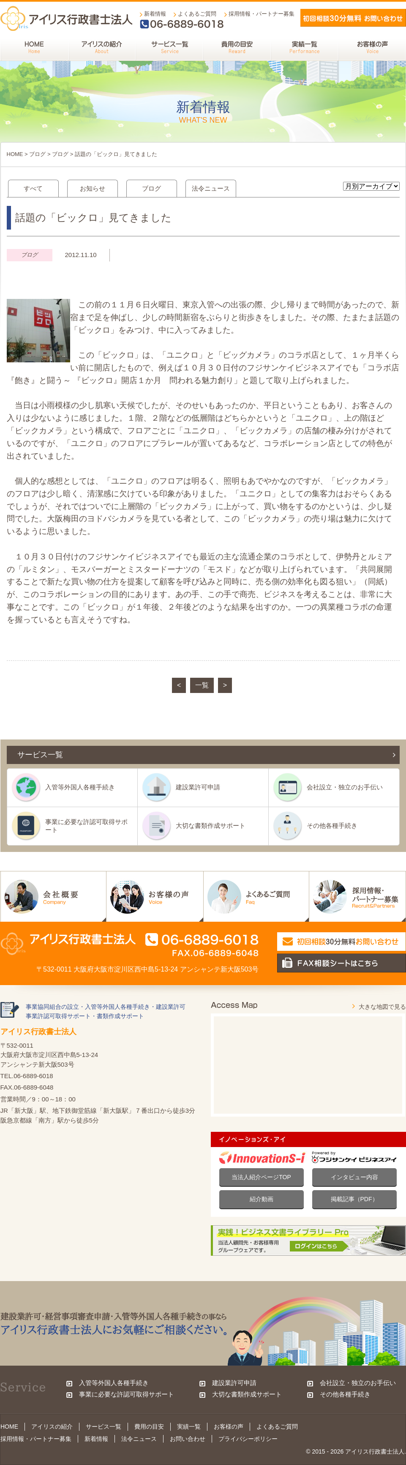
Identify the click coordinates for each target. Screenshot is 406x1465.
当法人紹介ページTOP (261, 1177)
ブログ (37, 154)
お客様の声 (228, 1426)
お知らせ (92, 188)
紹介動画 (261, 1199)
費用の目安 (149, 1426)
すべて (33, 188)
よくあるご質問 (197, 14)
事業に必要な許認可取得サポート (86, 825)
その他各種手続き (332, 825)
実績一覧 (189, 1426)
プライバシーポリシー (248, 1438)
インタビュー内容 (354, 1177)
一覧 (202, 685)
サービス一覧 (103, 1426)
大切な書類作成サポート (210, 825)
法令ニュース (211, 188)
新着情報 (155, 14)
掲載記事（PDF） (354, 1199)
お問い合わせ (187, 1438)
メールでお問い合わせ (353, 18)
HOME (15, 154)
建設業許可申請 (198, 787)
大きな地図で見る (382, 1006)
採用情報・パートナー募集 (261, 14)
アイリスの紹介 (52, 1426)
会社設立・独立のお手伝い (345, 787)
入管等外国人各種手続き (80, 787)
